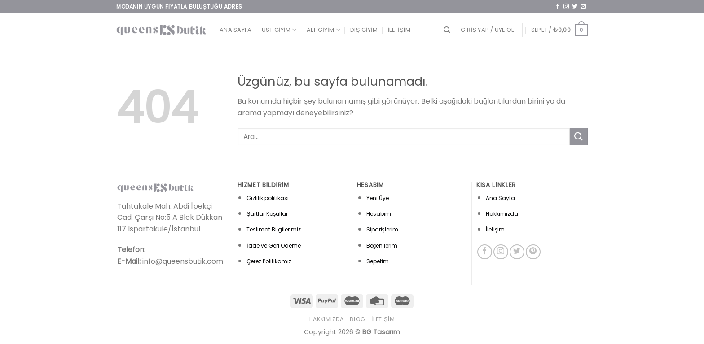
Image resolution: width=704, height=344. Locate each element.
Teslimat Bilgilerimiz (273, 229)
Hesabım (378, 214)
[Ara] (447, 30)
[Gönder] (579, 136)
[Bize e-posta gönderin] (583, 7)
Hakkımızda (502, 214)
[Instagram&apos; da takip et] (566, 7)
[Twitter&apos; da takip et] (574, 7)
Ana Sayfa (235, 30)
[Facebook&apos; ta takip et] (557, 7)
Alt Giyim (323, 30)
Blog (357, 319)
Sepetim (377, 261)
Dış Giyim (364, 30)
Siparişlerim (382, 229)
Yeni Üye (377, 198)
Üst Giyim (279, 30)
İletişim (399, 30)
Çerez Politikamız (268, 261)
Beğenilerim (382, 245)
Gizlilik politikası (267, 198)
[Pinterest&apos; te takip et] (533, 251)
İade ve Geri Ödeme (273, 245)
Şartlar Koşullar (267, 214)
